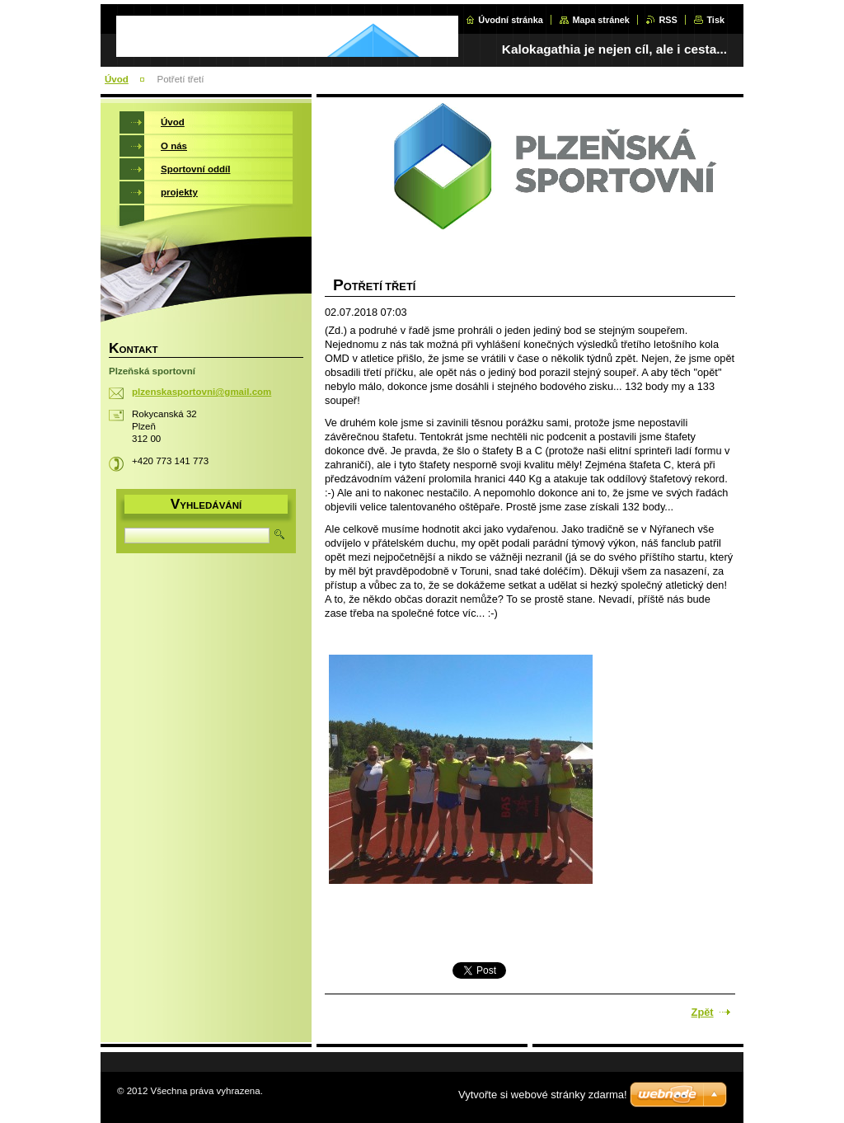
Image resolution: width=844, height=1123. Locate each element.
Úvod (117, 79)
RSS (668, 20)
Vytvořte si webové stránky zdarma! (542, 1094)
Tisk (715, 20)
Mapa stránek (601, 20)
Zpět (703, 1012)
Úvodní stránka (510, 20)
